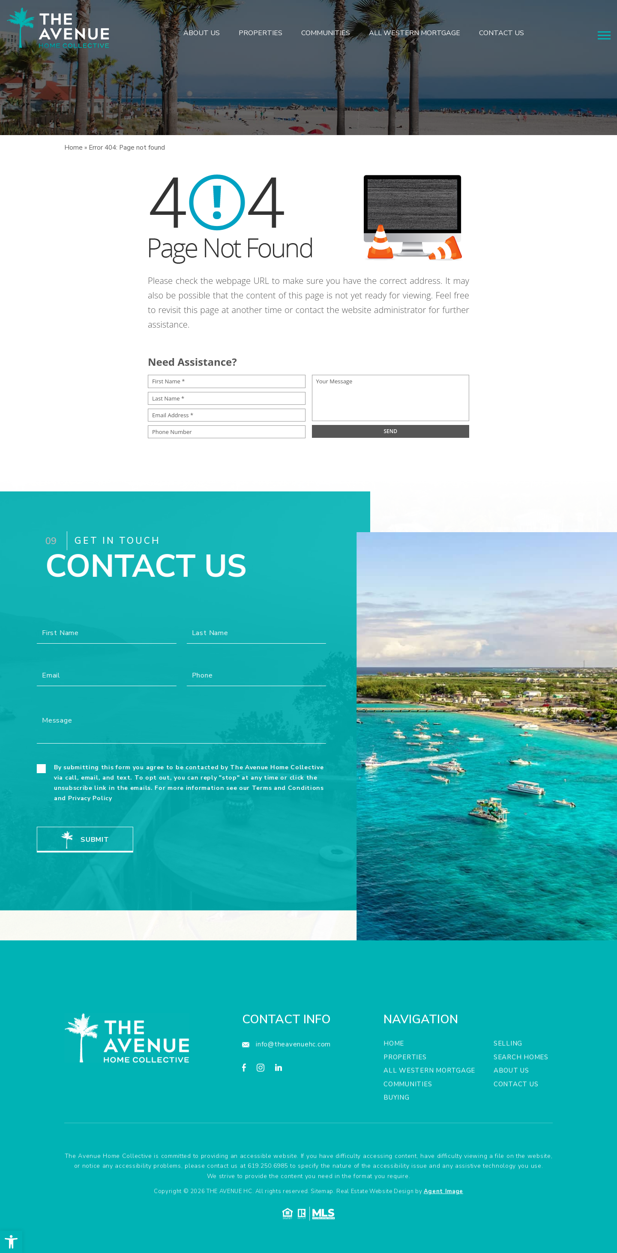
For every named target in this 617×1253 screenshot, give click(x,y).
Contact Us (501, 33)
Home (393, 1075)
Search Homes (521, 1089)
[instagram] (260, 1101)
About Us (201, 33)
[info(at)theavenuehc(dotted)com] (286, 1076)
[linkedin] (278, 1101)
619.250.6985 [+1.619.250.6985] (268, 1198)
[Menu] (604, 35)
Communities (325, 33)
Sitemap (322, 1223)
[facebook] (244, 1101)
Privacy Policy (58, 798)
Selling (508, 1075)
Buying (396, 1129)
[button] (11, 1242)
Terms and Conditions (256, 788)
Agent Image (443, 1223)
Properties (260, 33)
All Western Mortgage (414, 33)
